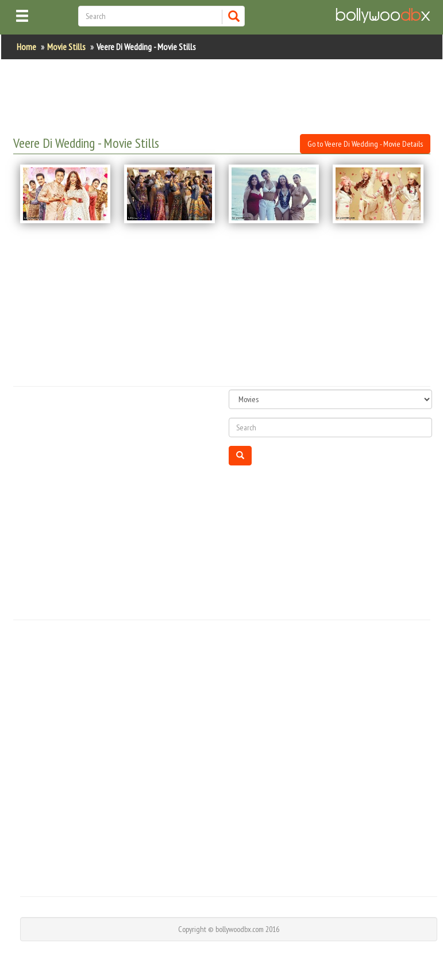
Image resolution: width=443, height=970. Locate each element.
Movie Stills (66, 46)
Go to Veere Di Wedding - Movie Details (365, 144)
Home (26, 46)
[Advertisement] (222, 97)
